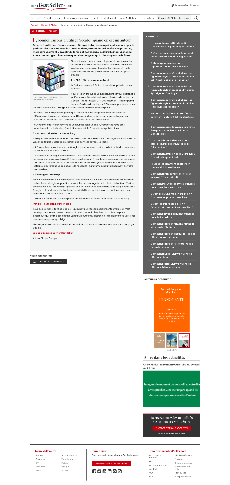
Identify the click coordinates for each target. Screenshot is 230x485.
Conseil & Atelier (49, 25)
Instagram (114, 471)
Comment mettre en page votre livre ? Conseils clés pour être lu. (173, 155)
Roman (39, 455)
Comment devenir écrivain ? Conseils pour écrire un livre (172, 215)
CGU (151, 472)
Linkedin (109, 471)
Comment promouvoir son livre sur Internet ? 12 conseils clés (171, 175)
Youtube (104, 471)
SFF (37, 463)
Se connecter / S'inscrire (187, 5)
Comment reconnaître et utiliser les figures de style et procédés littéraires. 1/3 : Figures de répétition (173, 103)
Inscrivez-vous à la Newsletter (172, 428)
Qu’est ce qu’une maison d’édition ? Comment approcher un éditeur (171, 195)
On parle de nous (183, 463)
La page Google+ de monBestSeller (53, 232)
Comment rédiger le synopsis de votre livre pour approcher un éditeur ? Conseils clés (173, 130)
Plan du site (180, 472)
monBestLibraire (129, 18)
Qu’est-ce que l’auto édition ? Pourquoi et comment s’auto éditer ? (172, 205)
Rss (119, 471)
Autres (64, 470)
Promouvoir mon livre (76, 18)
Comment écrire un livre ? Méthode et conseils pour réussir (172, 245)
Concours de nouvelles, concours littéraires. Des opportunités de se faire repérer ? (170, 144)
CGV (151, 476)
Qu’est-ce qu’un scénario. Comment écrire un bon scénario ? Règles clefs (172, 55)
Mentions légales (183, 455)
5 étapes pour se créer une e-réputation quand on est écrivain (170, 65)
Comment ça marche (155, 456)
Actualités (148, 18)
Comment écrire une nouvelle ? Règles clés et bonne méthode (173, 235)
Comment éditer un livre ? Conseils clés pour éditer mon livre (171, 265)
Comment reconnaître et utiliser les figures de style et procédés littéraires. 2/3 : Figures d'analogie (173, 90)
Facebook (94, 471)
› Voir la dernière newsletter (171, 433)
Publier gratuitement (104, 18)
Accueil (36, 18)
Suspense (41, 459)
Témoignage (67, 459)
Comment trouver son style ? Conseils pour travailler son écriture (173, 185)
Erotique (65, 466)
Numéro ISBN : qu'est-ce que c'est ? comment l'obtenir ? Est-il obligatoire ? (172, 117)
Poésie (64, 463)
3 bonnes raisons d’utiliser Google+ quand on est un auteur (89, 25)
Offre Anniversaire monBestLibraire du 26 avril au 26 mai (171, 366)
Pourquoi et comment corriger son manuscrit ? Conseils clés (170, 165)
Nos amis (179, 459)
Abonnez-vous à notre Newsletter (111, 463)
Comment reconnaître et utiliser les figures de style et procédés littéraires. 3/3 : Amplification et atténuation (173, 76)
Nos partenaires (183, 476)
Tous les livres (52, 18)
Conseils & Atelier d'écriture (173, 18)
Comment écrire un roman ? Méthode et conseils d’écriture (172, 225)
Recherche (195, 17)
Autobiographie (69, 455)
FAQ (151, 461)
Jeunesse (40, 466)
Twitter (99, 471)
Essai (38, 470)
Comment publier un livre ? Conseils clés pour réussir (171, 255)
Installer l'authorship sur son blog (52, 203)
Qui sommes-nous (158, 465)
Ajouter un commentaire (51, 261)
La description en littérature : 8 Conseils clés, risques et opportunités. (172, 45)
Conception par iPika (182, 468)
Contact (153, 469)
